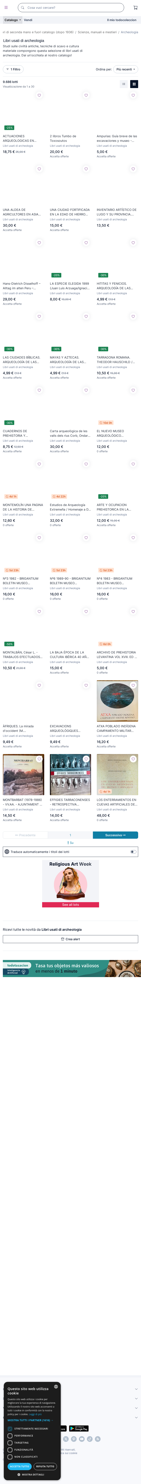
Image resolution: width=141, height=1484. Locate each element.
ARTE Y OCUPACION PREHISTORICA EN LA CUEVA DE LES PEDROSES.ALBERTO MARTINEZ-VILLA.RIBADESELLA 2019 (115, 507)
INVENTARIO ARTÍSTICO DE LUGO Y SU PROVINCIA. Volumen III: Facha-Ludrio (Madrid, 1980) (117, 212)
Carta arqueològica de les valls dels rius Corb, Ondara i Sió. (70, 433)
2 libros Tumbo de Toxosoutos (63, 138)
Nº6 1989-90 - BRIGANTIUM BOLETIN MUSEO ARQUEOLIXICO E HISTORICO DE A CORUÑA (70, 581)
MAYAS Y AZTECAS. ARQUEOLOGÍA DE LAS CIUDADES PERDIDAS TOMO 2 (67, 359)
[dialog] (32, 1431)
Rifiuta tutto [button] (45, 1466)
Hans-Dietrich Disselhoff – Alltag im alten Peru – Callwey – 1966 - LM (21, 286)
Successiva (115, 835)
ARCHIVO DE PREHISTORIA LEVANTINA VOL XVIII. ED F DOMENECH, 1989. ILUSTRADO (116, 654)
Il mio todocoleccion (121, 20)
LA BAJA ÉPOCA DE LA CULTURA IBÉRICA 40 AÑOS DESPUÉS (70, 654)
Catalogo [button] (12, 20)
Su (70, 843)
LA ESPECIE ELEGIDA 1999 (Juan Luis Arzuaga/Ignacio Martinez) (69, 286)
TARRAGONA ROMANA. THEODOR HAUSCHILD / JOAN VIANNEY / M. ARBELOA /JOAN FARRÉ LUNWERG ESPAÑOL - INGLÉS (114, 359)
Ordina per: (104, 69)
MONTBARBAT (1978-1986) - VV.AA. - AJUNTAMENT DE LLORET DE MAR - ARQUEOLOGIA (23, 802)
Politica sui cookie (66, 1453)
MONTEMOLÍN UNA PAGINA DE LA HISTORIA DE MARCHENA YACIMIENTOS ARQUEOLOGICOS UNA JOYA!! (23, 507)
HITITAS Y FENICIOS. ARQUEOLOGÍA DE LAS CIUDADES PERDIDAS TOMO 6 (114, 286)
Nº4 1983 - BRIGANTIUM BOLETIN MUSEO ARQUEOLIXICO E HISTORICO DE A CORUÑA (116, 581)
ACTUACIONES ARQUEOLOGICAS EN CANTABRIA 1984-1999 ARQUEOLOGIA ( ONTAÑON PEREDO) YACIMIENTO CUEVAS (23, 138)
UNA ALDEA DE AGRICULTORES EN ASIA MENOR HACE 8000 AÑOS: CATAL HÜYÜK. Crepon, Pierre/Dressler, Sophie (22, 212)
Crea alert (70, 939)
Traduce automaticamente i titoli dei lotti (37, 851)
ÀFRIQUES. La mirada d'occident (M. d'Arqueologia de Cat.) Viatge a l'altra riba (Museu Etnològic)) (22, 728)
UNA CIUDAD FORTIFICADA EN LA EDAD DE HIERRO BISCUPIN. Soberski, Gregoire (70, 212)
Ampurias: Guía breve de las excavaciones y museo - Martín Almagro (117, 138)
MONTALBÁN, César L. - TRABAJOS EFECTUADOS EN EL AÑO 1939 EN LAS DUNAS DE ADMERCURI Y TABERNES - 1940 (22, 654)
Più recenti (125, 69)
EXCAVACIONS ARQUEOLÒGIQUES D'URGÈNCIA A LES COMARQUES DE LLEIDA (68, 728)
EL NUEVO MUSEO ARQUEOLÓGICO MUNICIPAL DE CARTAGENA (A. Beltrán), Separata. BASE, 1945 (117, 433)
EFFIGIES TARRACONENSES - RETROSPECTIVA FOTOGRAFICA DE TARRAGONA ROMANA (70, 802)
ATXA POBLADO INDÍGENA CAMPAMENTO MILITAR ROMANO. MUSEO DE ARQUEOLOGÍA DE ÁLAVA (116, 728)
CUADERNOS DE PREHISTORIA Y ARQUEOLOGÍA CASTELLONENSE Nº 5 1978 (23, 433)
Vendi (28, 20)
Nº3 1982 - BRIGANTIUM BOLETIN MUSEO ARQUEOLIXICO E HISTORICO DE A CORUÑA (22, 581)
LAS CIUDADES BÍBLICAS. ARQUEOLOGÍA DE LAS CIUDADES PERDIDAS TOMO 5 (21, 359)
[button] (32, 1420)
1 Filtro (13, 69)
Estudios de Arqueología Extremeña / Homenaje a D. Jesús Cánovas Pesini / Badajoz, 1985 (69, 507)
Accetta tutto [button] (19, 1466)
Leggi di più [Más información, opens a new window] (35, 1414)
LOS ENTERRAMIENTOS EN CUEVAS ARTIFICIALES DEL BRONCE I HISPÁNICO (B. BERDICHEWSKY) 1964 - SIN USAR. (117, 802)
